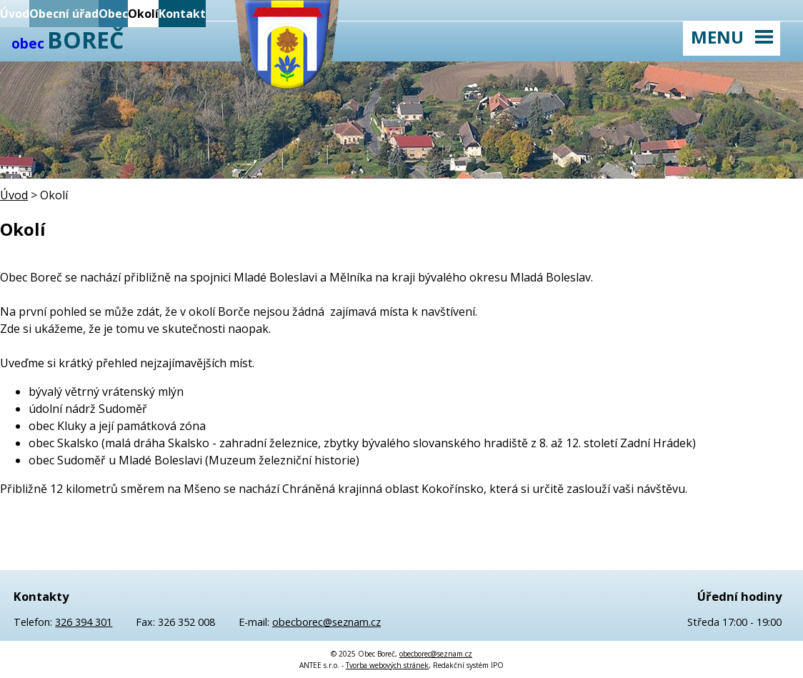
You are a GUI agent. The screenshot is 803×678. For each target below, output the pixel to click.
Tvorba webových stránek (387, 665)
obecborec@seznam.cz (326, 622)
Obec (113, 13)
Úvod (14, 13)
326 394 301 (83, 622)
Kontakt (182, 13)
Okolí (143, 13)
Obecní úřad (64, 13)
